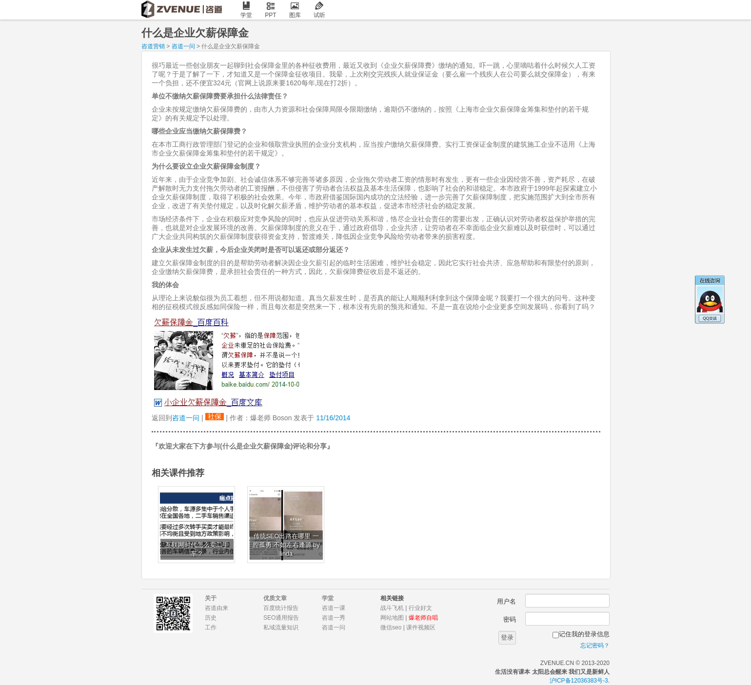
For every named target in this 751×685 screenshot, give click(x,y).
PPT (270, 10)
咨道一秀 (333, 617)
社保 (214, 416)
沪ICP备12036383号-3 (579, 680)
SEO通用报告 (281, 617)
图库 (295, 10)
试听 (319, 10)
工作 (211, 627)
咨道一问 (183, 46)
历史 (211, 617)
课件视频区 (420, 627)
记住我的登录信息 (584, 634)
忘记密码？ (595, 645)
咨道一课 (333, 608)
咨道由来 (216, 608)
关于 (211, 598)
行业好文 (420, 608)
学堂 (246, 10)
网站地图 (392, 617)
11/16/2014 (333, 418)
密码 (509, 619)
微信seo (390, 627)
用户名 (506, 601)
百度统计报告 (280, 608)
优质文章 (275, 598)
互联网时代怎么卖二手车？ (197, 549)
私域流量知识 (280, 627)
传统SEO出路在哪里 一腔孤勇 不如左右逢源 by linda (286, 545)
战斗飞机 (392, 608)
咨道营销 (153, 46)
